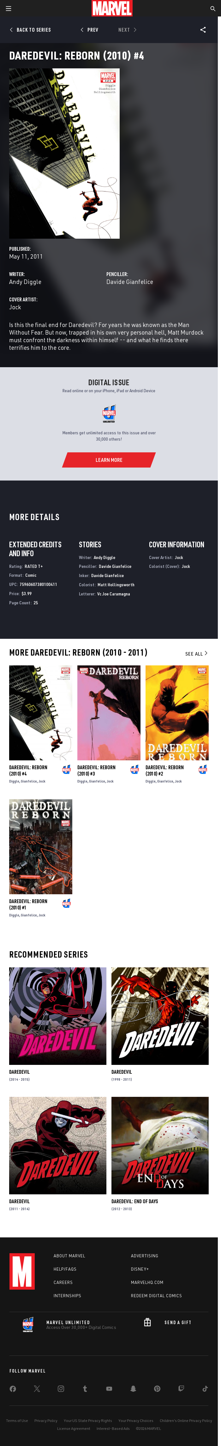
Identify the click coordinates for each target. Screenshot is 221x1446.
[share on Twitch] (181, 1390)
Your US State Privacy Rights (88, 1420)
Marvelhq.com (147, 1282)
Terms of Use (17, 1420)
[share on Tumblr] (85, 1390)
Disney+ (140, 1269)
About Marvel (69, 1255)
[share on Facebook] (12, 1390)
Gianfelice (29, 781)
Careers (63, 1282)
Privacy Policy (45, 1420)
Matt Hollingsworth (116, 584)
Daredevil (19, 1072)
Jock (15, 307)
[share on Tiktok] (205, 1390)
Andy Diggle (25, 281)
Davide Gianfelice (129, 281)
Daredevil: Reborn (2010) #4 (28, 770)
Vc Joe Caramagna (113, 593)
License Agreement (73, 1428)
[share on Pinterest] (157, 1390)
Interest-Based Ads (113, 1428)
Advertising (144, 1255)
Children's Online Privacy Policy (186, 1420)
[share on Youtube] (109, 1390)
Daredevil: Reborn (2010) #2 (165, 770)
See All (197, 654)
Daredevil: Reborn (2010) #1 (28, 904)
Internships (67, 1295)
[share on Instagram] (61, 1390)
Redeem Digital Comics (156, 1295)
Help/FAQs (65, 1269)
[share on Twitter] (37, 1390)
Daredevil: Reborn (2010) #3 (96, 770)
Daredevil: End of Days (134, 1201)
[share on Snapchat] (133, 1390)
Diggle (14, 781)
